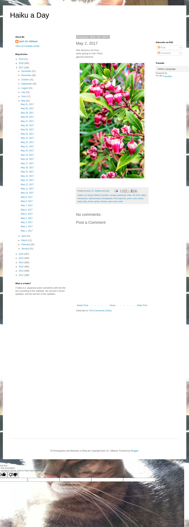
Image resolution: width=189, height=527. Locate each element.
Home (112, 305)
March (24, 240)
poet (135, 198)
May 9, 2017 (27, 197)
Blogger (134, 451)
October (25, 79)
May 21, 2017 (27, 146)
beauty (90, 195)
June (23, 96)
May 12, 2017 (27, 184)
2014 (21, 262)
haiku (129, 195)
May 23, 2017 (27, 138)
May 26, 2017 (27, 125)
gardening (121, 195)
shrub (90, 201)
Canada (113, 195)
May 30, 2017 (27, 108)
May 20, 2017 (27, 150)
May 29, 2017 (27, 113)
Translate (164, 76)
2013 (21, 266)
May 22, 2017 (27, 142)
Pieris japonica (119, 198)
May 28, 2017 (27, 117)
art (85, 195)
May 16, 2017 (27, 167)
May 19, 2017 (27, 155)
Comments (164, 53)
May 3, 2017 (27, 222)
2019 (21, 59)
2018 (21, 63)
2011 (21, 275)
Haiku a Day (29, 15)
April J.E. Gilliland (28, 41)
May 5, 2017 (27, 214)
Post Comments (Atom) (100, 310)
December (26, 71)
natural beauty (94, 198)
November (26, 75)
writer (120, 201)
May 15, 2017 (27, 171)
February (25, 244)
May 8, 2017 (27, 201)
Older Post (142, 305)
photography (107, 198)
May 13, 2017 (27, 180)
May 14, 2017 (27, 176)
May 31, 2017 (27, 104)
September (26, 84)
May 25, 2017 (27, 129)
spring (96, 201)
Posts (162, 47)
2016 (21, 254)
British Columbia (101, 195)
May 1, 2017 (27, 231)
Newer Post (82, 305)
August (25, 88)
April (23, 236)
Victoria (103, 201)
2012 (21, 271)
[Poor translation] (13, 475)
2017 (21, 67)
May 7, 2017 (27, 205)
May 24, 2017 (27, 134)
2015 (21, 258)
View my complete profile (27, 46)
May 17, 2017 (27, 163)
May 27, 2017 (27, 121)
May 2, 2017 (27, 226)
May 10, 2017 (27, 193)
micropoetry (83, 198)
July (23, 92)
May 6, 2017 (27, 209)
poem (129, 198)
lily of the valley (139, 195)
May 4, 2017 (27, 218)
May (23, 100)
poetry (140, 198)
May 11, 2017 (27, 188)
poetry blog (82, 201)
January (25, 248)
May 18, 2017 (27, 159)
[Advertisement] (45, 326)
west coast (112, 201)
